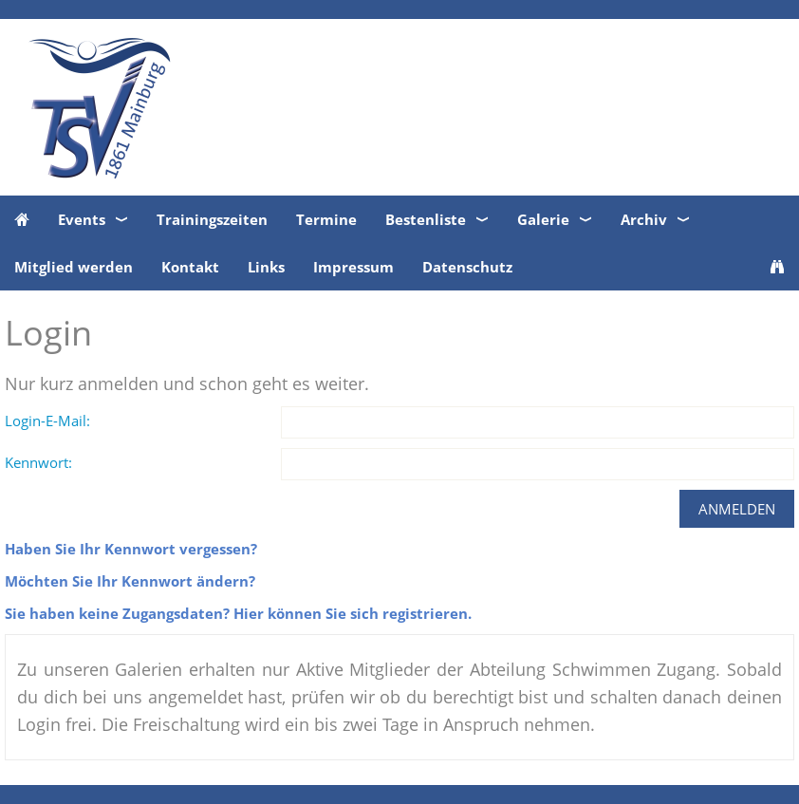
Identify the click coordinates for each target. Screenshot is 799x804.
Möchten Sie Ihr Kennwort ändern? (130, 580)
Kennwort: (38, 462)
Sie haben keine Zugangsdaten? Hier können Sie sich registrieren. (238, 613)
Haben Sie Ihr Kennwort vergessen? (131, 548)
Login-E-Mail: (47, 420)
